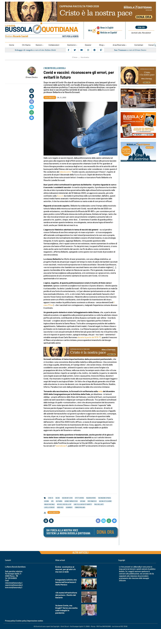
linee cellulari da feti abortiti (83, 504)
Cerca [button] (152, 45)
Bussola (60, 195)
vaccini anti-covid (67, 498)
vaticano (82, 501)
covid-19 (50, 498)
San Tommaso (120, 49)
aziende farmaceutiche (71, 501)
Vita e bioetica (85, 57)
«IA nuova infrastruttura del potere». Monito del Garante (66, 594)
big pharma (59, 501)
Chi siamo (26, 45)
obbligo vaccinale (49, 504)
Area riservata (119, 45)
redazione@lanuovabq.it (13, 582)
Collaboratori (53, 45)
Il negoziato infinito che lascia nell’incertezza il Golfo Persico (66, 582)
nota (100, 391)
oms (52, 501)
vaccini (58, 498)
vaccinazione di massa (104, 498)
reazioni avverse (91, 498)
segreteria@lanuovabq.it (14, 585)
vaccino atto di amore (105, 501)
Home (11, 45)
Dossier (88, 45)
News (107, 27)
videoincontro (65, 172)
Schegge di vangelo (24, 49)
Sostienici (71, 45)
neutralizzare (61, 445)
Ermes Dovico (32, 77)
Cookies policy (21, 620)
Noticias (108, 32)
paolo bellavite (99, 504)
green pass (60, 507)
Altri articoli (81, 552)
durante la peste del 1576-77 (89, 337)
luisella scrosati (49, 507)
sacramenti (69, 507)
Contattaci (138, 45)
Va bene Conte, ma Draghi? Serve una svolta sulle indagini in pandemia (66, 609)
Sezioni (39, 45)
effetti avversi (79, 498)
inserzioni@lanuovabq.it (13, 587)
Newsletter (141, 32)
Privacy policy (10, 620)
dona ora (141, 27)
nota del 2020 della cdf (64, 504)
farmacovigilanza (80, 507)
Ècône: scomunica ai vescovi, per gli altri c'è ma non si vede (65, 569)
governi (46, 501)
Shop (101, 45)
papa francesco (92, 501)
